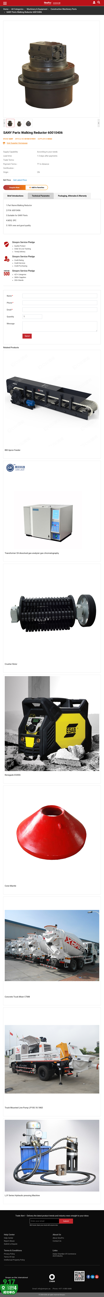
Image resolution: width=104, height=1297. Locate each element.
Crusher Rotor (11, 664)
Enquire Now (14, 187)
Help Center (8, 1238)
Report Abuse (9, 1241)
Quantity (10, 317)
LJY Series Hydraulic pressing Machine (22, 1195)
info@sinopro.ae (44, 1289)
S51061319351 (30, 139)
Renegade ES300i (13, 775)
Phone (10, 303)
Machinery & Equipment (37, 9)
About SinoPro (58, 1238)
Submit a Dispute (10, 1244)
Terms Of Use (9, 1257)
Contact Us (57, 1241)
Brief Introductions (15, 196)
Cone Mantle (10, 886)
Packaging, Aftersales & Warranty (72, 196)
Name (10, 296)
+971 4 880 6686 (65, 1289)
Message (10, 324)
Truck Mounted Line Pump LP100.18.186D (24, 1107)
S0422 (49, 139)
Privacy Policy (9, 1254)
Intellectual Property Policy (14, 1260)
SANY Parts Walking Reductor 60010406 (24, 12)
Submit (66, 1221)
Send (27, 336)
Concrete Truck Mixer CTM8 (17, 997)
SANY (11, 139)
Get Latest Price (20, 180)
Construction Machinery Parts (64, 9)
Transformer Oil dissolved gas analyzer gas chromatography (32, 553)
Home (6, 9)
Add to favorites (36, 187)
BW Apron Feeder (12, 450)
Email (10, 310)
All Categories (17, 9)
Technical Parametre (41, 196)
